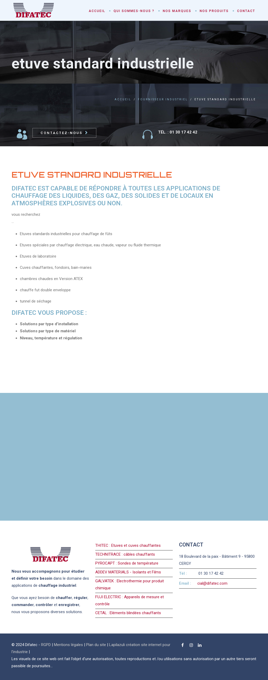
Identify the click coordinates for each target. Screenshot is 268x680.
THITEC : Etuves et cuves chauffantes (128, 545)
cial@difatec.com (212, 583)
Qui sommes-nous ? (134, 11)
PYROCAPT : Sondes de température (126, 563)
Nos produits (214, 11)
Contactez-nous (61, 133)
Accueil (97, 11)
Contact (246, 11)
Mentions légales (68, 644)
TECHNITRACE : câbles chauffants (125, 554)
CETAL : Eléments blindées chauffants (128, 613)
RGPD (46, 644)
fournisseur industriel (163, 99)
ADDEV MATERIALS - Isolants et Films (128, 572)
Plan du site (96, 644)
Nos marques (177, 11)
